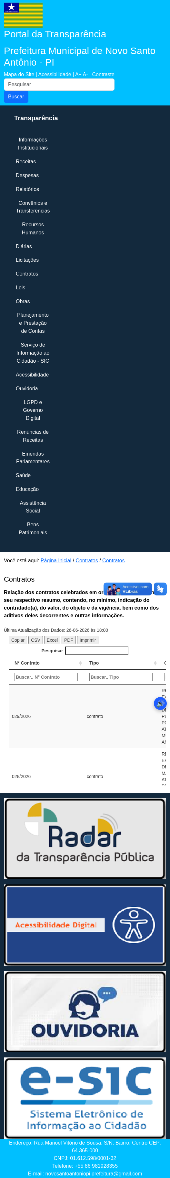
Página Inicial (56, 560)
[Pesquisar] (59, 84)
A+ (79, 74)
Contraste (103, 74)
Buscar (16, 96)
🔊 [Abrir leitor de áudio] (160, 704)
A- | (87, 74)
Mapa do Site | (21, 74)
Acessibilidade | (56, 74)
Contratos (86, 560)
